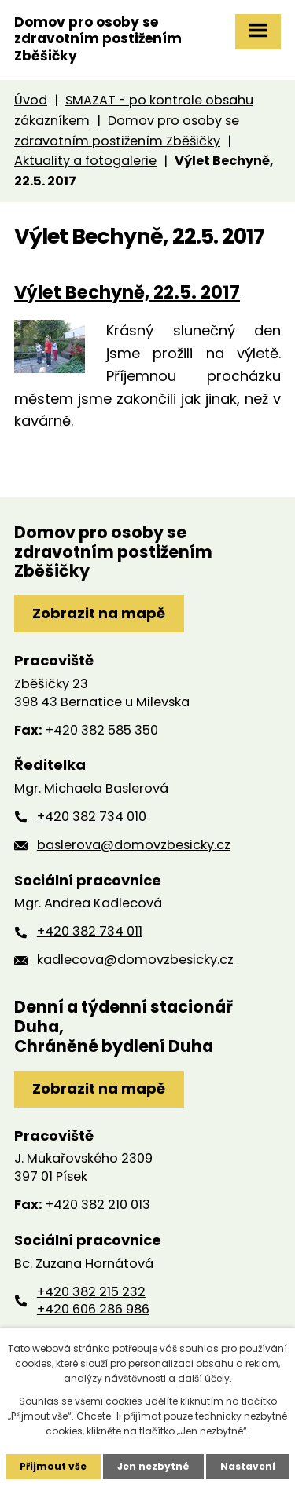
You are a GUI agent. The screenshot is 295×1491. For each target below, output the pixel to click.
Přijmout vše (53, 1466)
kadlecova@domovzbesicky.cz (135, 960)
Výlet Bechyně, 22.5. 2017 (127, 292)
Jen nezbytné (153, 1466)
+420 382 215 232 (91, 1292)
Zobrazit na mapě (98, 613)
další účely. (205, 1378)
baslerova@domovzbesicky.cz (133, 845)
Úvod (30, 100)
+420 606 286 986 (93, 1309)
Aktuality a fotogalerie (85, 161)
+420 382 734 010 (91, 817)
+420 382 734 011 (89, 931)
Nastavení (247, 1466)
